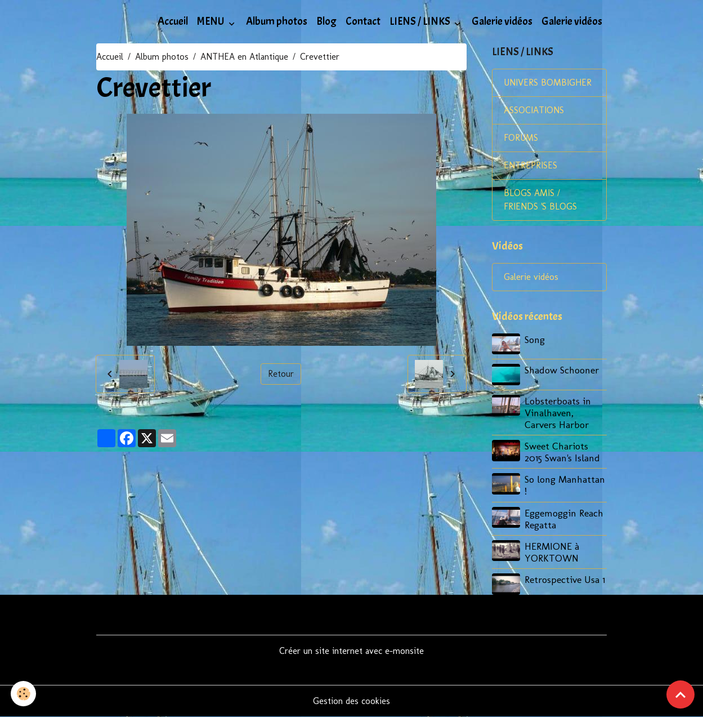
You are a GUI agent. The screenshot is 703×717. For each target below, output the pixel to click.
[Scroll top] (680, 694)
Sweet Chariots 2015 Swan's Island (562, 452)
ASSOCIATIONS (534, 110)
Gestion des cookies (351, 701)
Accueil (173, 21)
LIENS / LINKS (420, 21)
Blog (326, 21)
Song (535, 339)
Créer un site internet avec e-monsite (351, 650)
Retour (281, 373)
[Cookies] (24, 693)
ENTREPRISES (530, 165)
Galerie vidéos (502, 21)
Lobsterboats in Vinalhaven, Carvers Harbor (558, 412)
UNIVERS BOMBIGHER (548, 82)
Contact (363, 21)
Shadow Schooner (562, 370)
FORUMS (521, 137)
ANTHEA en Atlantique (244, 56)
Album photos (276, 21)
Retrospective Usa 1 (565, 579)
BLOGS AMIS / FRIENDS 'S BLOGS (540, 200)
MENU (211, 21)
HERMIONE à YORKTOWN (552, 552)
